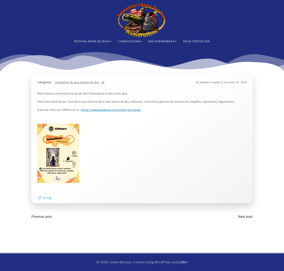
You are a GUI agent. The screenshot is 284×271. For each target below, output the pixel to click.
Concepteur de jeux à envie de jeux (77, 82)
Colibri (183, 262)
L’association (130, 41)
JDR (103, 82)
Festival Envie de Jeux (93, 41)
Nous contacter (196, 41)
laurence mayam (210, 82)
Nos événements (163, 41)
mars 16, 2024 (237, 82)
